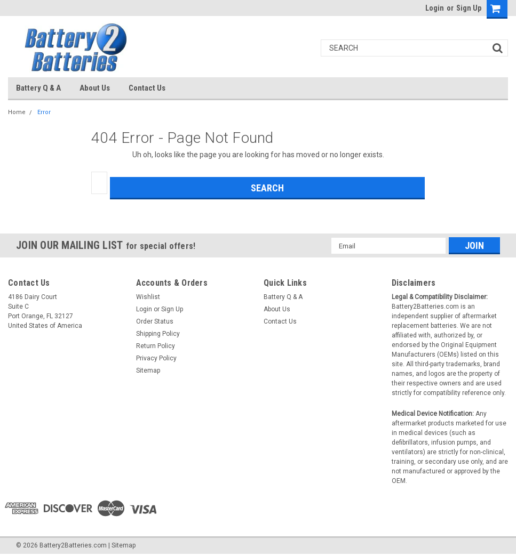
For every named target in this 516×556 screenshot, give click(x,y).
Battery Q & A (38, 88)
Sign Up (468, 8)
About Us (95, 88)
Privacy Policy (156, 358)
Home (17, 112)
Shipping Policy (158, 333)
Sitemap (148, 370)
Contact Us (147, 88)
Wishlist (148, 297)
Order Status (154, 321)
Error (44, 112)
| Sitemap (122, 545)
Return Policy (155, 346)
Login (434, 8)
